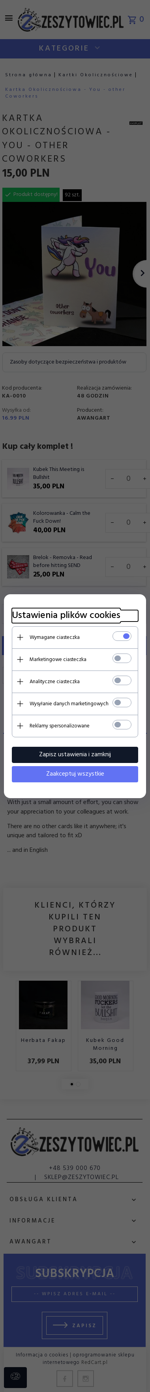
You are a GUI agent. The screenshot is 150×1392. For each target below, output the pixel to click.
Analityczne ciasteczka (55, 682)
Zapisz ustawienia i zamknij (75, 755)
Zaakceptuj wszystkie (75, 774)
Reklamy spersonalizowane (60, 726)
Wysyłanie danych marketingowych (69, 704)
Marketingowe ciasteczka (58, 660)
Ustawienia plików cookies (66, 616)
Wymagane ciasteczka (55, 637)
